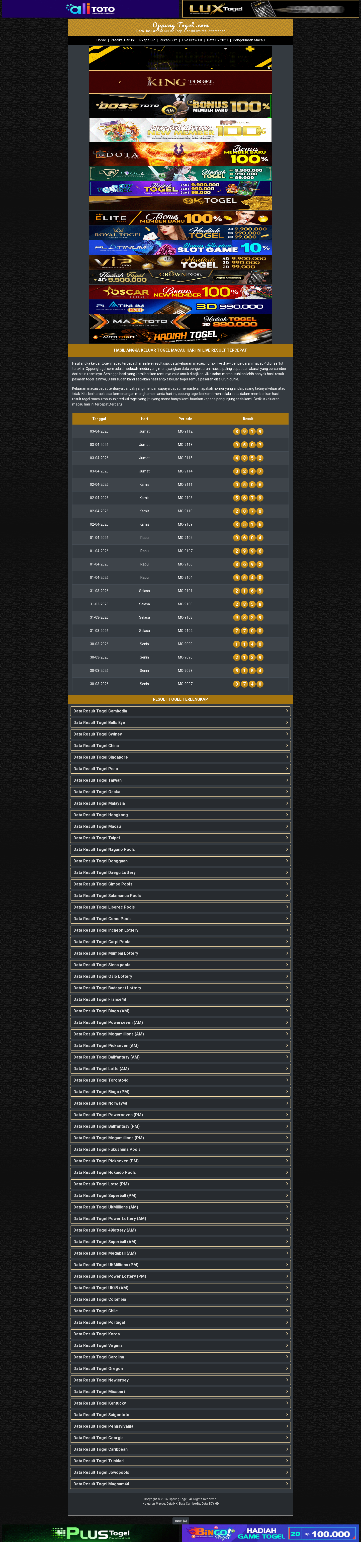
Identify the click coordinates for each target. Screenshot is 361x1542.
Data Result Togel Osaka (96, 791)
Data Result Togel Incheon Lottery (105, 930)
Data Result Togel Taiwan (97, 780)
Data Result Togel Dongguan (100, 861)
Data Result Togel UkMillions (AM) (105, 1207)
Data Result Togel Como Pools (102, 918)
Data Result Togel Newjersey (101, 1380)
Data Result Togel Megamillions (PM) (108, 1137)
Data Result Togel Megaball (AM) (104, 1253)
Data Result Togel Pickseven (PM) (106, 1161)
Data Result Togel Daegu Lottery (104, 872)
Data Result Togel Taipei (96, 838)
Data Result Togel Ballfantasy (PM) (106, 1126)
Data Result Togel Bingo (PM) (101, 1091)
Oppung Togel (178, 1499)
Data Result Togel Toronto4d (100, 1080)
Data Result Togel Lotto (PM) (101, 1184)
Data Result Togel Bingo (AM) (101, 1011)
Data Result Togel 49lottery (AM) (104, 1230)
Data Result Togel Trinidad (98, 1460)
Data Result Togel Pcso (95, 768)
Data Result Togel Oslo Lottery (102, 976)
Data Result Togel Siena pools (101, 964)
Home (101, 40)
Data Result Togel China (96, 745)
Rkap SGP (147, 40)
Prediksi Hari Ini (123, 40)
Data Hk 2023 (217, 40)
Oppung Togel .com (180, 25)
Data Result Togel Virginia (98, 1345)
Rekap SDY (168, 40)
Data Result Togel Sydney (97, 734)
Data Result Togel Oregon (98, 1368)
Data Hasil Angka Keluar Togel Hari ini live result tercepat (180, 31)
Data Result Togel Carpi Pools (101, 941)
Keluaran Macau (153, 1503)
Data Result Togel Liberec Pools (104, 907)
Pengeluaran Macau (249, 40)
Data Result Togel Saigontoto (101, 1414)
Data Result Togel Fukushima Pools (107, 1149)
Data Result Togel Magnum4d (101, 1484)
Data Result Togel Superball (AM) (104, 1241)
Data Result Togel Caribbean (100, 1449)
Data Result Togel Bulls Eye (99, 722)
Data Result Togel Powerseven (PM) (108, 1114)
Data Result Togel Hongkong (100, 815)
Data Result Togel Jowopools (101, 1472)
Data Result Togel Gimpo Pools (102, 884)
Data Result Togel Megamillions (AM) (108, 1034)
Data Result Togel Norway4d (100, 1103)
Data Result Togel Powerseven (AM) (108, 1022)
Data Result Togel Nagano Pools (104, 849)
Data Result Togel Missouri (99, 1391)
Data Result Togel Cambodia (100, 711)
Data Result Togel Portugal (99, 1322)
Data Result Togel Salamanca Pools (107, 895)
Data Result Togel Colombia (99, 1299)
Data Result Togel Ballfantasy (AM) (106, 1057)
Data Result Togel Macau (97, 826)
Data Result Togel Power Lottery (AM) (109, 1218)
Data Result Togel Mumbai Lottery (105, 953)
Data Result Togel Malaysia (99, 803)
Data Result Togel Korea (96, 1334)
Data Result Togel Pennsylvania (103, 1426)
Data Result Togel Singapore (100, 757)
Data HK (171, 1503)
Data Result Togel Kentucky (99, 1403)
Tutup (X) (181, 1521)
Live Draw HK (192, 40)
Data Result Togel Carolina (98, 1357)
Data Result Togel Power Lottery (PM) (109, 1276)
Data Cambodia (189, 1503)
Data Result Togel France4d (99, 999)
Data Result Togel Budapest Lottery (107, 988)
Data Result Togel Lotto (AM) (101, 1068)
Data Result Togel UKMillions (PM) (105, 1264)
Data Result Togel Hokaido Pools (104, 1172)
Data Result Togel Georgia (98, 1437)
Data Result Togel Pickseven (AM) (106, 1045)
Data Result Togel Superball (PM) (104, 1195)
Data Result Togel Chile (95, 1311)
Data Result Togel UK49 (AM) (100, 1287)
